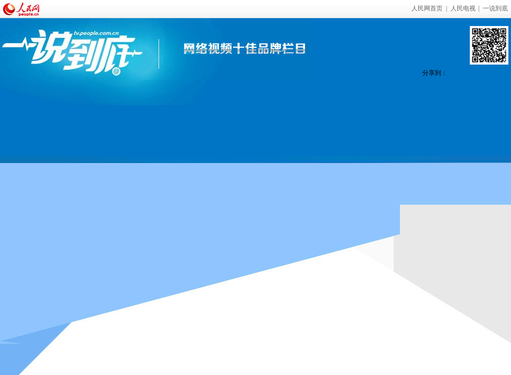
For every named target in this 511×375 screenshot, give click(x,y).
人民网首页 (427, 8)
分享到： (434, 73)
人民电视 (463, 8)
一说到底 (495, 8)
